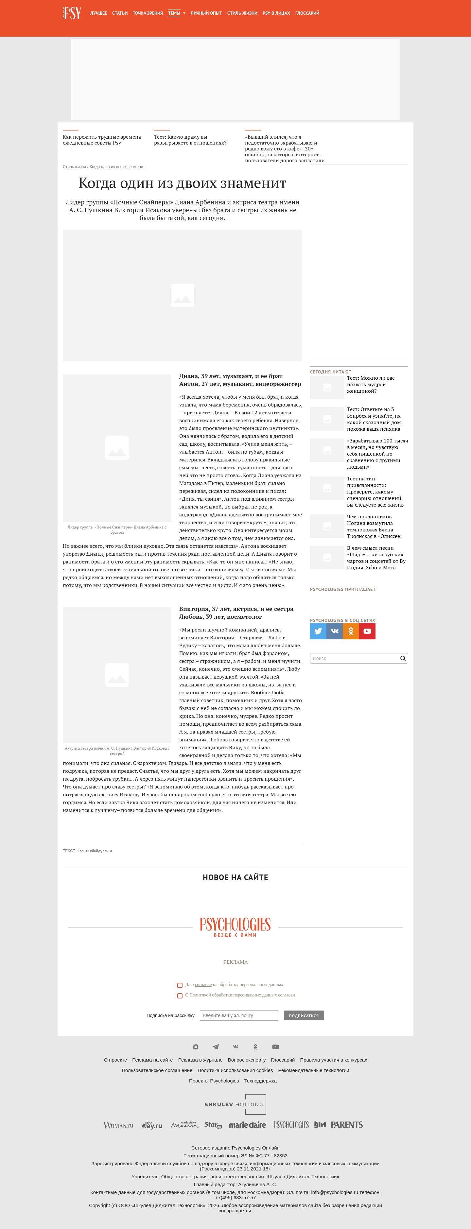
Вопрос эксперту (247, 1060)
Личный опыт (206, 13)
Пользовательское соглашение (157, 1070)
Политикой (200, 995)
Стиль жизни (242, 13)
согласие (203, 984)
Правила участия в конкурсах (333, 1060)
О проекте (115, 1060)
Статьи (120, 13)
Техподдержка (260, 1080)
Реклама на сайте (152, 1060)
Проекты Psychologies (214, 1080)
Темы (174, 13)
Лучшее (98, 13)
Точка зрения (148, 13)
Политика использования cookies (235, 1070)
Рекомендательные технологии (313, 1070)
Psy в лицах (276, 13)
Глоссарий (307, 13)
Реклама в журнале (200, 1060)
